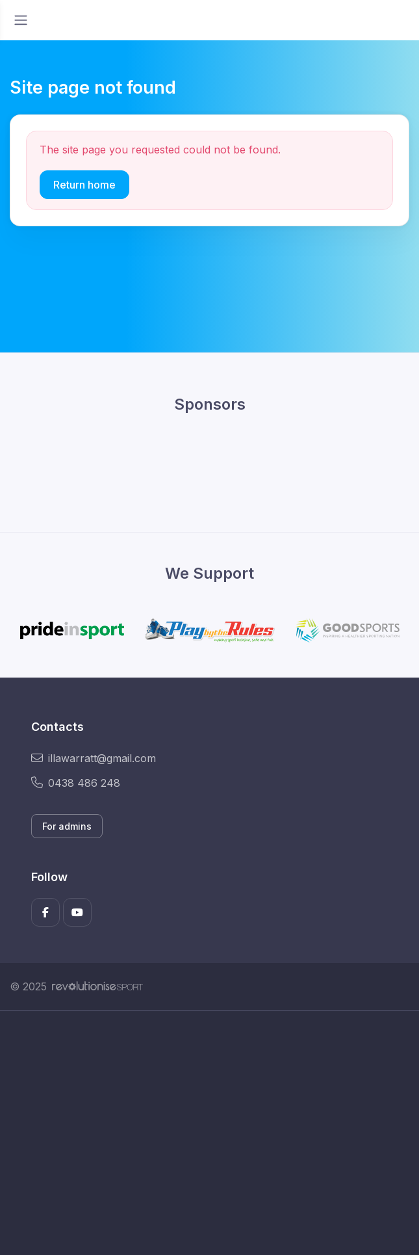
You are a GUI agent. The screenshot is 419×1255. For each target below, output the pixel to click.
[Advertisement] (209, 1133)
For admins (67, 826)
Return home (84, 184)
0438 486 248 (75, 782)
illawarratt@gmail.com (93, 758)
